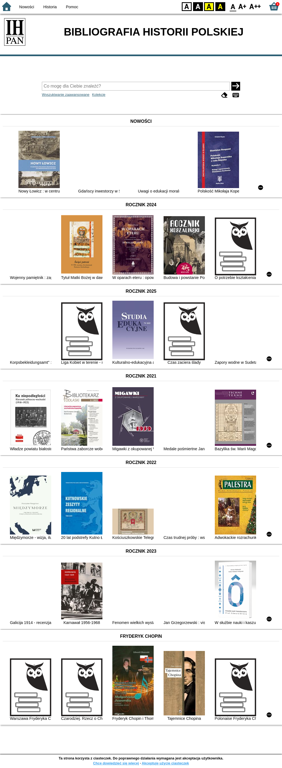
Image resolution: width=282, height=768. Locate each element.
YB (209, 6)
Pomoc (72, 7)
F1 (242, 6)
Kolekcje (98, 95)
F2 (255, 6)
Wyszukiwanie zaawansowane (66, 95)
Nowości (26, 7)
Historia (50, 7)
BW (198, 6)
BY (220, 6)
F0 (232, 6)
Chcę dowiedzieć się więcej (116, 763)
